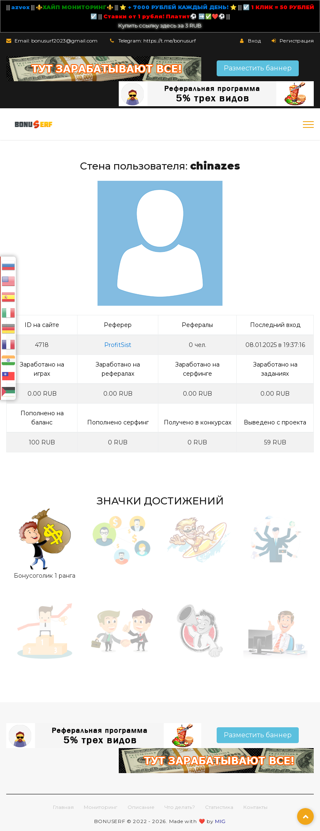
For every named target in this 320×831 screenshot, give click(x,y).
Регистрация (297, 40)
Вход (254, 40)
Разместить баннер (258, 68)
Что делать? (180, 807)
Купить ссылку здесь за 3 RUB (160, 25)
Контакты (255, 807)
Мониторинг (101, 807)
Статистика (219, 807)
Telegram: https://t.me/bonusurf (157, 40)
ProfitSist (117, 345)
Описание (141, 807)
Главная (63, 807)
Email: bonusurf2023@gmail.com (56, 40)
